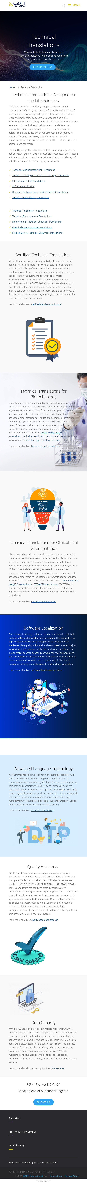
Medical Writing (16, 1145)
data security (57, 1068)
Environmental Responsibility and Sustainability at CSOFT (33, 1162)
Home (12, 87)
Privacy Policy (71, 1175)
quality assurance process (44, 919)
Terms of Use (56, 1175)
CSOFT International (33, 1175)
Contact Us (43, 1102)
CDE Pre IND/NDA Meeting (22, 1132)
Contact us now (42, 67)
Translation (14, 1118)
